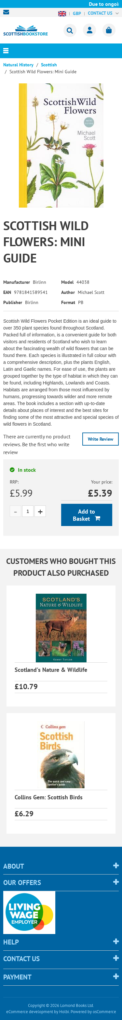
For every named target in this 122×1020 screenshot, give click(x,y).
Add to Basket (84, 515)
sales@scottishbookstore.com (7, 12)
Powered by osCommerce (93, 1011)
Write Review (100, 439)
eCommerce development (29, 1011)
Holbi (64, 1011)
